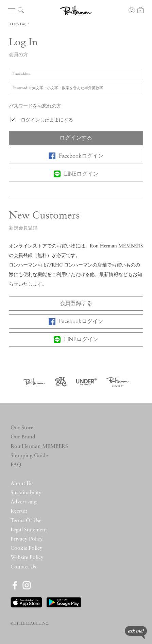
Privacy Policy (27, 539)
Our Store (22, 428)
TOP (13, 24)
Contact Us (23, 567)
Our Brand (23, 437)
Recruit (19, 511)
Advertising (24, 502)
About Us (21, 483)
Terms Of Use (26, 521)
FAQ (16, 465)
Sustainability (26, 493)
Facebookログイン (76, 155)
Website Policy (27, 557)
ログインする (76, 138)
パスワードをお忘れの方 (35, 106)
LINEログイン (76, 174)
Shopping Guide (29, 455)
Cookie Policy (27, 548)
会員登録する (76, 303)
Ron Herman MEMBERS (39, 446)
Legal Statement (29, 530)
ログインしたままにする (47, 120)
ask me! (136, 632)
